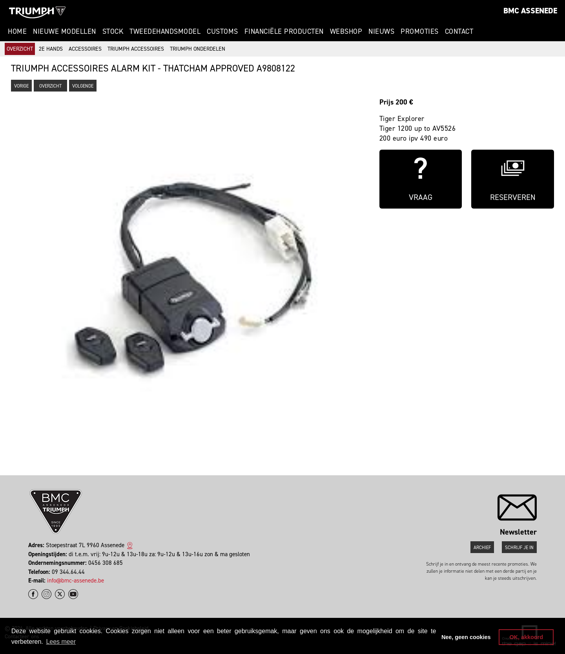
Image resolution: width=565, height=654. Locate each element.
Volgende (82, 86)
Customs (222, 31)
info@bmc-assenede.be (75, 580)
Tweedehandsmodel (164, 31)
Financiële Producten (284, 31)
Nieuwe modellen (64, 31)
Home (17, 31)
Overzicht (20, 49)
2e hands (51, 49)
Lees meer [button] (61, 641)
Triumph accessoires (136, 49)
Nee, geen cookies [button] (466, 637)
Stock (113, 31)
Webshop (346, 31)
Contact (459, 31)
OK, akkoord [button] (526, 637)
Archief (482, 547)
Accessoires (85, 49)
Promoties (420, 31)
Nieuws (381, 31)
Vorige (21, 86)
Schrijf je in (519, 547)
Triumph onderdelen (197, 49)
